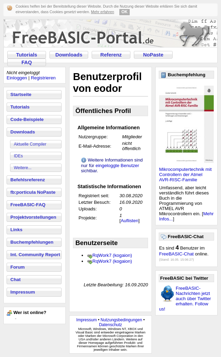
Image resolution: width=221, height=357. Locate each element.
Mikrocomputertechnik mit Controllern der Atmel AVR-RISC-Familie (185, 174)
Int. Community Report (35, 254)
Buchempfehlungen (31, 242)
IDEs (18, 156)
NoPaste (153, 55)
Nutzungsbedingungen (121, 319)
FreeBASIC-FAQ (27, 204)
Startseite (20, 94)
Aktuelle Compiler (30, 144)
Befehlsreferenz (27, 179)
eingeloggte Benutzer (117, 165)
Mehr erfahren (102, 12)
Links (16, 229)
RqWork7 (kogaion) (112, 255)
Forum (17, 267)
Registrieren (43, 77)
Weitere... (22, 167)
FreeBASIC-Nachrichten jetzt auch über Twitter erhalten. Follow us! (185, 299)
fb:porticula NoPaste (32, 192)
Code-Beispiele (27, 119)
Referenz (111, 55)
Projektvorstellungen (33, 217)
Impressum (22, 292)
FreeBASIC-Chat (176, 253)
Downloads (68, 55)
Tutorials (26, 55)
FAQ (26, 62)
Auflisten (129, 220)
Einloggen (17, 77)
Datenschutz (110, 324)
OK (124, 11)
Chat (15, 279)
